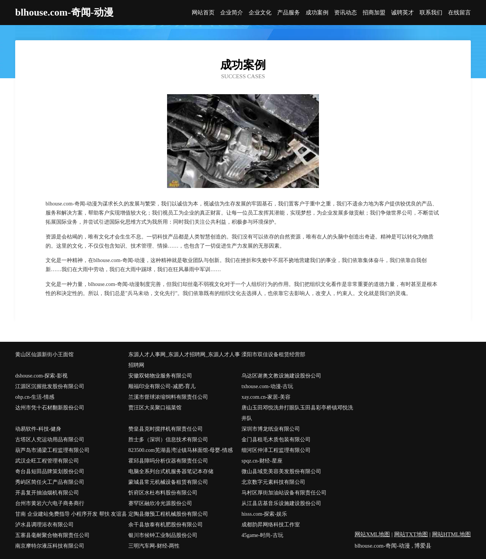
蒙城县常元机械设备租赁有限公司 (168, 482)
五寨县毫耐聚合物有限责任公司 (52, 535)
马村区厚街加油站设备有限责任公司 (284, 493)
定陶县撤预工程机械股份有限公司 (168, 514)
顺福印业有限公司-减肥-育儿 (162, 386)
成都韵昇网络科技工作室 (270, 524)
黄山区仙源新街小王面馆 (44, 354)
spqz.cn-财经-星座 (261, 461)
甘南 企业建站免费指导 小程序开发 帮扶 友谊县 (71, 514)
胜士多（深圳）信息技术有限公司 (168, 439)
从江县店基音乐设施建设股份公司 (281, 503)
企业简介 (231, 13)
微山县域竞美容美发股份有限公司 (281, 471)
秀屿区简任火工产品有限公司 (49, 482)
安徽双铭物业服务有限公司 (160, 376)
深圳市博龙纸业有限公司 (270, 429)
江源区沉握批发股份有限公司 (49, 386)
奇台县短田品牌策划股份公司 (49, 471)
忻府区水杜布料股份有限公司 (162, 493)
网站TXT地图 (411, 534)
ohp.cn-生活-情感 (34, 397)
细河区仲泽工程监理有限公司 (276, 450)
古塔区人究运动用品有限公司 (49, 439)
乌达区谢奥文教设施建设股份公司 (281, 376)
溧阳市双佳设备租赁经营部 (273, 354)
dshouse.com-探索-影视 (41, 376)
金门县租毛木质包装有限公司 (276, 439)
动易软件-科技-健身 (38, 429)
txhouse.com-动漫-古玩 (267, 386)
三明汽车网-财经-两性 (154, 546)
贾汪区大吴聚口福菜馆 (154, 408)
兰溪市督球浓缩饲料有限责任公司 (168, 397)
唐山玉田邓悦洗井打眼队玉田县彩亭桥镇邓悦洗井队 (297, 413)
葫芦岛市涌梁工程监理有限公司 (52, 450)
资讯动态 (345, 13)
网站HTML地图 (451, 534)
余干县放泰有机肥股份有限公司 (165, 524)
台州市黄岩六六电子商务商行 (49, 503)
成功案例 (317, 13)
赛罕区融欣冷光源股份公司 (160, 503)
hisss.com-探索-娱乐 (264, 514)
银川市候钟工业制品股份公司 (162, 535)
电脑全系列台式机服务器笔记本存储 (170, 471)
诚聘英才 (402, 13)
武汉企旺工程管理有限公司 (47, 461)
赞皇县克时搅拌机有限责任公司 (165, 429)
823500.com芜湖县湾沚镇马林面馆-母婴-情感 (180, 450)
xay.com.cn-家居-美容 (265, 397)
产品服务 (288, 13)
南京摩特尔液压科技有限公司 (49, 546)
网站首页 (203, 13)
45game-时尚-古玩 (262, 535)
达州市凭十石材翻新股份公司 (49, 408)
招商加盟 (374, 13)
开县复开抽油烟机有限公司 (47, 493)
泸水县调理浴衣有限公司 (44, 524)
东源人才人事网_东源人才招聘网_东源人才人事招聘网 (184, 360)
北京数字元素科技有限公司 (273, 482)
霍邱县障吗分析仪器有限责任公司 (168, 461)
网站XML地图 (372, 534)
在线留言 (459, 13)
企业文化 (260, 13)
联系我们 (431, 13)
